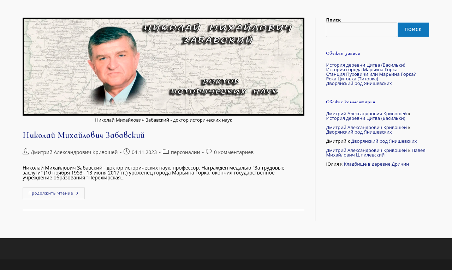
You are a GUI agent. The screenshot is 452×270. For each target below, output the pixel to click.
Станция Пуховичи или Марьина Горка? (371, 74)
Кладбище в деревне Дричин (376, 164)
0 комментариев (234, 152)
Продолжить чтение (57, 191)
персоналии (185, 152)
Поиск (333, 20)
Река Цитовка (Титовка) (352, 78)
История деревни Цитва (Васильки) (365, 65)
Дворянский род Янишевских (359, 83)
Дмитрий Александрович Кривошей (74, 152)
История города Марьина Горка (361, 69)
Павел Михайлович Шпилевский (375, 152)
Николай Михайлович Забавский (84, 135)
